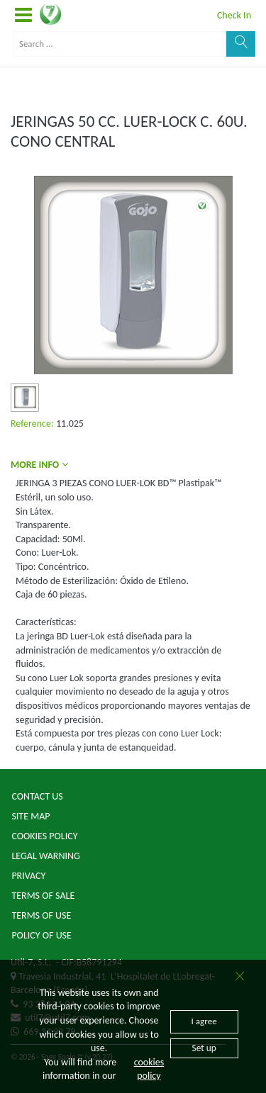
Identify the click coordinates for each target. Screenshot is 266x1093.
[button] (23, 15)
